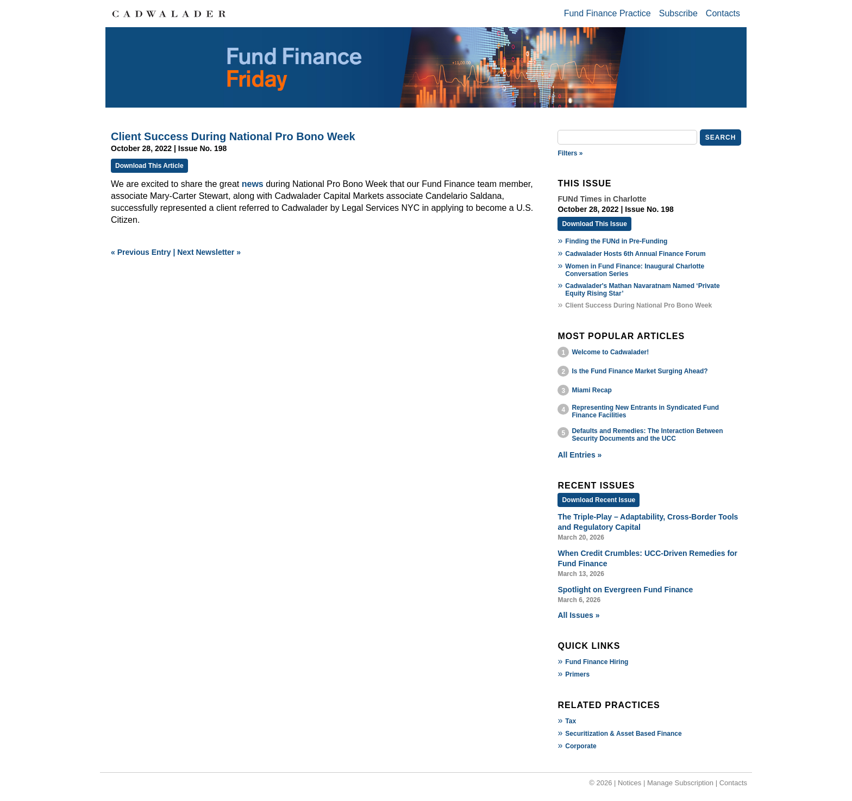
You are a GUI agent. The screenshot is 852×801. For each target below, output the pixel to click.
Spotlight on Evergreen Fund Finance (625, 589)
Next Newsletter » (209, 252)
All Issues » (578, 615)
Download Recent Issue (598, 500)
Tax (570, 721)
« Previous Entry (141, 252)
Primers (577, 674)
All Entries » (579, 454)
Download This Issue (594, 224)
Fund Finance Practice (607, 13)
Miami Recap (591, 390)
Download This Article (149, 166)
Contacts (723, 13)
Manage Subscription (680, 783)
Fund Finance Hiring (596, 662)
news (253, 184)
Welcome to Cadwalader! (610, 352)
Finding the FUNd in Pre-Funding (616, 241)
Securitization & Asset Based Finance (623, 733)
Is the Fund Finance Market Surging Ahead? (639, 371)
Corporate (580, 746)
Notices (629, 783)
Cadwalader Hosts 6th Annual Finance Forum (635, 254)
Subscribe (678, 13)
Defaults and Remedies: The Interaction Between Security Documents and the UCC (647, 434)
